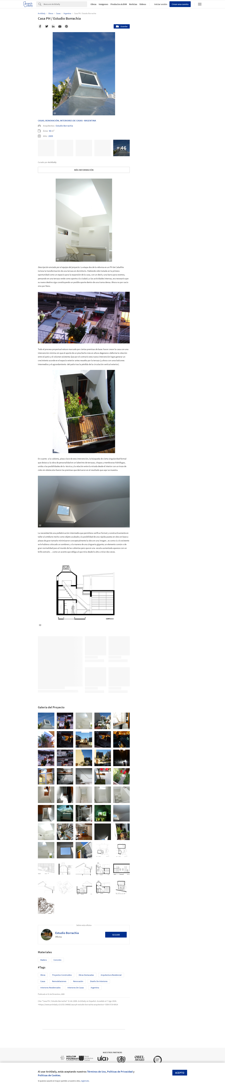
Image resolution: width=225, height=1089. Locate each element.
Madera (43, 960)
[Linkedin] (53, 26)
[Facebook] (40, 26)
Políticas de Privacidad (120, 1071)
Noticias (133, 4)
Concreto (57, 960)
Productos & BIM (118, 4)
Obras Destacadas (86, 975)
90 (50, 130)
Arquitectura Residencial (111, 975)
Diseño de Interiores (98, 981)
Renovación (52, 120)
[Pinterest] (66, 26)
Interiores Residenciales (50, 987)
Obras (93, 4)
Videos (142, 4)
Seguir (116, 934)
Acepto (179, 1072)
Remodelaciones (59, 981)
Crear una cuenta (180, 4)
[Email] (60, 26)
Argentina (90, 120)
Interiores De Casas (71, 120)
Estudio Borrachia (64, 125)
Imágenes (103, 4)
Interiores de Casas (75, 987)
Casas (41, 120)
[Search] (65, 4)
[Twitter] (46, 26)
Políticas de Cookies (49, 1075)
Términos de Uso (96, 1071)
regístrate (85, 1081)
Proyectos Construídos (62, 975)
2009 (50, 136)
